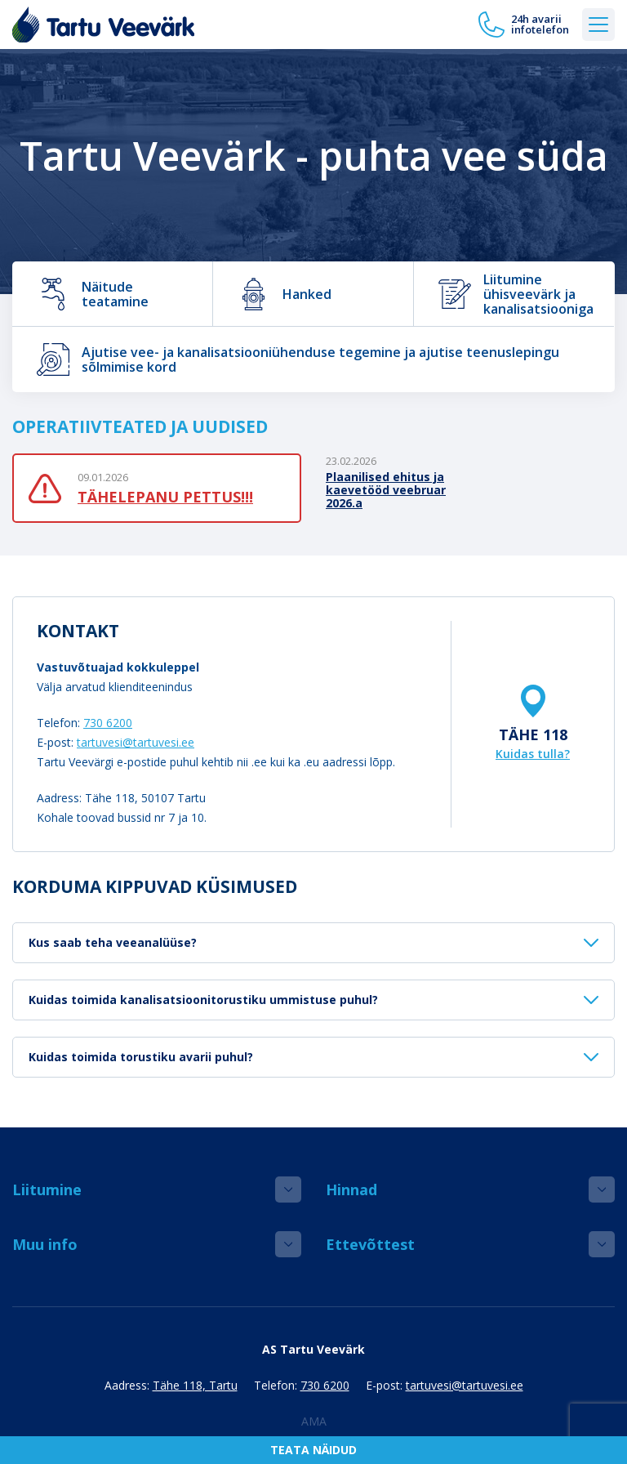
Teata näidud (313, 1449)
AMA (314, 1421)
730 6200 (107, 722)
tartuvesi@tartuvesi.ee (135, 742)
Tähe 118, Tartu (195, 1385)
